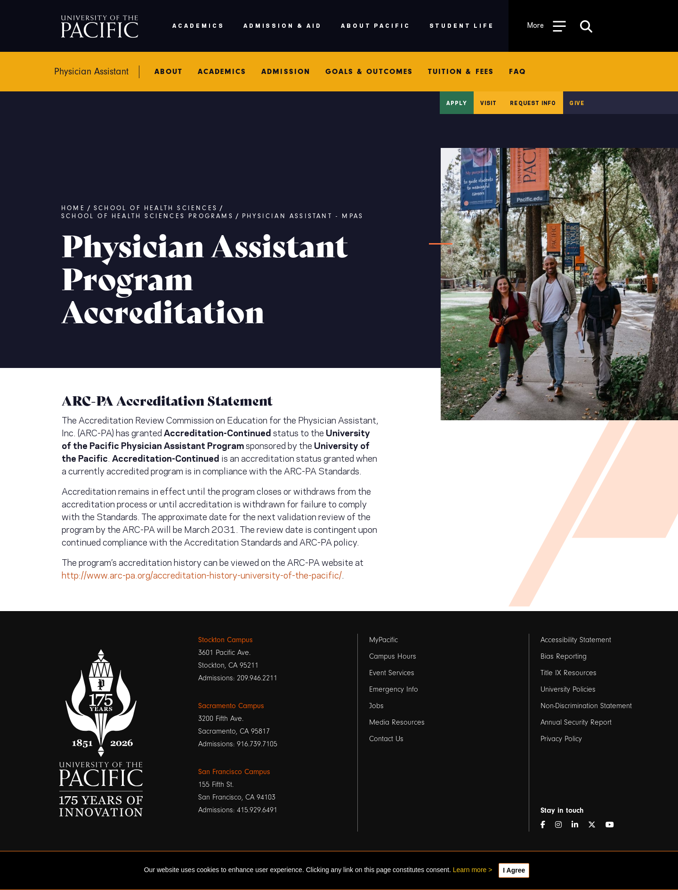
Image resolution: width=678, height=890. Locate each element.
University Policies (568, 689)
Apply (456, 102)
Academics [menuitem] (198, 25)
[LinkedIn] (579, 825)
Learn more (470, 870)
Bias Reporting (564, 656)
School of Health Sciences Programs (147, 216)
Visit (488, 102)
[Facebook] (547, 825)
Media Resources (397, 722)
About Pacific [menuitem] (375, 25)
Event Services (391, 673)
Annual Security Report (576, 722)
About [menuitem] (168, 71)
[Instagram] (562, 825)
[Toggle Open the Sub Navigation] (546, 26)
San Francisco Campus (234, 772)
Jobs (376, 706)
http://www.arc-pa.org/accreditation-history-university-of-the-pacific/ (202, 574)
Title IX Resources (569, 673)
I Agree (514, 870)
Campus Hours (392, 656)
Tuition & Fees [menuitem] (461, 71)
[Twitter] (595, 825)
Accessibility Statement (576, 640)
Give (576, 102)
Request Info (533, 102)
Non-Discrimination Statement (586, 706)
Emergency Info (393, 689)
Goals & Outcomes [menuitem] (369, 71)
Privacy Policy (561, 739)
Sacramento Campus (231, 706)
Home (73, 208)
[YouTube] (613, 825)
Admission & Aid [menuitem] (282, 25)
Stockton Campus (225, 640)
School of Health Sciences (156, 208)
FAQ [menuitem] (517, 71)
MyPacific (383, 640)
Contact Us (386, 739)
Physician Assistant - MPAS (302, 216)
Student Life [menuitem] (462, 25)
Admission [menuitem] (285, 71)
